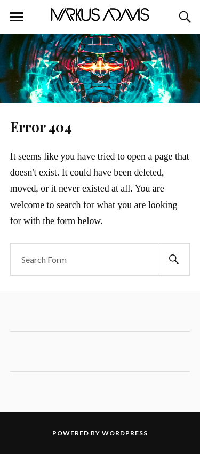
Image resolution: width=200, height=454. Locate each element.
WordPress (125, 433)
